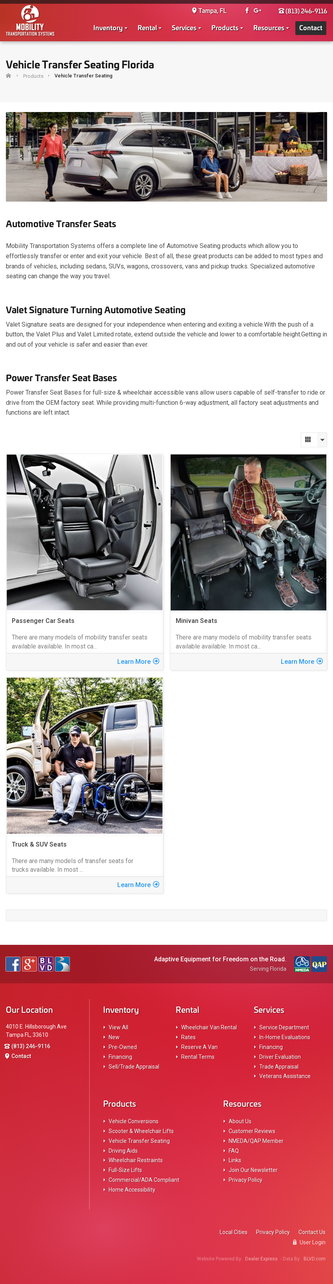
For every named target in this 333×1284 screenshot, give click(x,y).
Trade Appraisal (278, 1067)
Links (235, 1160)
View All (118, 1027)
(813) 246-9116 (302, 10)
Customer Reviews (252, 1131)
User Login (309, 1242)
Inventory (108, 27)
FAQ (234, 1151)
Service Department (284, 1027)
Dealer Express (261, 1259)
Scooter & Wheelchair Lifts (141, 1131)
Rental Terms (198, 1057)
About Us (240, 1121)
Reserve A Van (199, 1047)
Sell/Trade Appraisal (134, 1067)
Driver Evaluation (280, 1057)
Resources (268, 27)
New (114, 1037)
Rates (188, 1037)
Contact (310, 27)
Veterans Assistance (285, 1076)
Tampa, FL (209, 10)
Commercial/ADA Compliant (144, 1180)
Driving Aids (123, 1151)
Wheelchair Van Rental (209, 1027)
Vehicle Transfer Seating (139, 1141)
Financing (120, 1057)
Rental (147, 27)
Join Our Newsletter (253, 1170)
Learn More (138, 661)
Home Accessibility (132, 1190)
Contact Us (312, 1232)
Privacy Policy (245, 1180)
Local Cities (233, 1232)
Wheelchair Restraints (136, 1160)
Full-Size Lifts (125, 1170)
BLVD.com (315, 1259)
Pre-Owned (123, 1047)
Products (224, 27)
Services (184, 27)
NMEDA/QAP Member (256, 1141)
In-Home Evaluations (284, 1037)
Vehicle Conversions (133, 1121)
